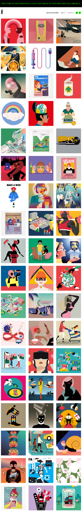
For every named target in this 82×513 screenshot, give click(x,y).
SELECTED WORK (52, 13)
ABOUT (63, 13)
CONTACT (70, 13)
